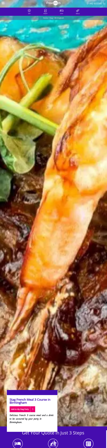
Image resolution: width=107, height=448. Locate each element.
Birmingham (59, 18)
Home (45, 18)
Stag (51, 18)
